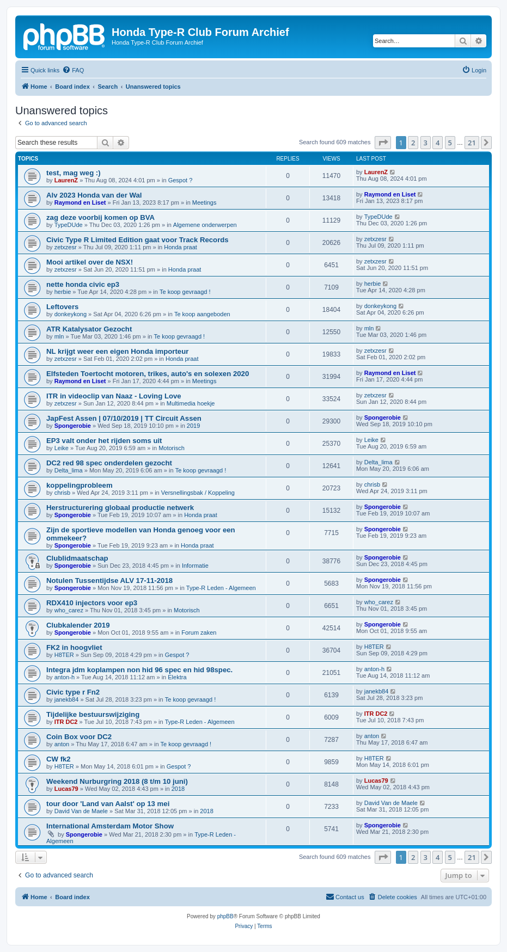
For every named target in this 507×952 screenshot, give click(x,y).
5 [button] (450, 143)
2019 (193, 425)
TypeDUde (68, 225)
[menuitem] (73, 70)
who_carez (68, 610)
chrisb (62, 492)
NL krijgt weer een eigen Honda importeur (117, 351)
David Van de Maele (81, 811)
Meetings (204, 202)
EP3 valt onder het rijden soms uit (104, 441)
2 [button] (413, 143)
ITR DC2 (66, 721)
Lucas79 (66, 788)
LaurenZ (66, 180)
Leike (61, 448)
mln (59, 336)
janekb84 (66, 699)
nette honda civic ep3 (82, 284)
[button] (383, 142)
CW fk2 (58, 759)
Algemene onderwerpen (205, 225)
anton (62, 744)
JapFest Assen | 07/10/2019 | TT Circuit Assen (123, 418)
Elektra (177, 677)
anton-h (64, 677)
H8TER (64, 655)
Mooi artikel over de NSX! (89, 262)
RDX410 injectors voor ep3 (91, 603)
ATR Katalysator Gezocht (89, 329)
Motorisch (171, 448)
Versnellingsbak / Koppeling (198, 492)
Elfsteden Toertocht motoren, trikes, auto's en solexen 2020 (147, 374)
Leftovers (62, 307)
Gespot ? (180, 180)
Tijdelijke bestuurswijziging (92, 714)
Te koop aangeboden (202, 314)
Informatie (195, 565)
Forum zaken (198, 632)
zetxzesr (65, 247)
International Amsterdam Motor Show (110, 826)
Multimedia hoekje (191, 403)
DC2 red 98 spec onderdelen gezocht (109, 463)
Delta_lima (68, 470)
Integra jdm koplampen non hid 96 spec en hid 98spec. (139, 670)
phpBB (225, 916)
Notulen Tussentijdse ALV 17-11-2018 (109, 580)
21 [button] (472, 143)
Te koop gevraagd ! (185, 291)
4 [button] (437, 143)
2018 (178, 788)
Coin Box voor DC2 (79, 737)
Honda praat (180, 247)
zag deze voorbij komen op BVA (100, 217)
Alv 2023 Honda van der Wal (94, 195)
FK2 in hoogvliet (74, 647)
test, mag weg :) (73, 173)
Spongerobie (72, 425)
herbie (62, 291)
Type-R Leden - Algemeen (221, 588)
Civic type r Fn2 (73, 692)
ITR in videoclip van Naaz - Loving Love (113, 396)
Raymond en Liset (80, 202)
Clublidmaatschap (77, 558)
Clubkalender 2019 (78, 625)
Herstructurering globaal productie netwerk (120, 507)
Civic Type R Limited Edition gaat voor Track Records (137, 240)
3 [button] (425, 143)
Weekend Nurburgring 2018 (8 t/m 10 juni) (117, 781)
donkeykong (70, 314)
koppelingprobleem (79, 485)
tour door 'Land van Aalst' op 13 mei (107, 804)
